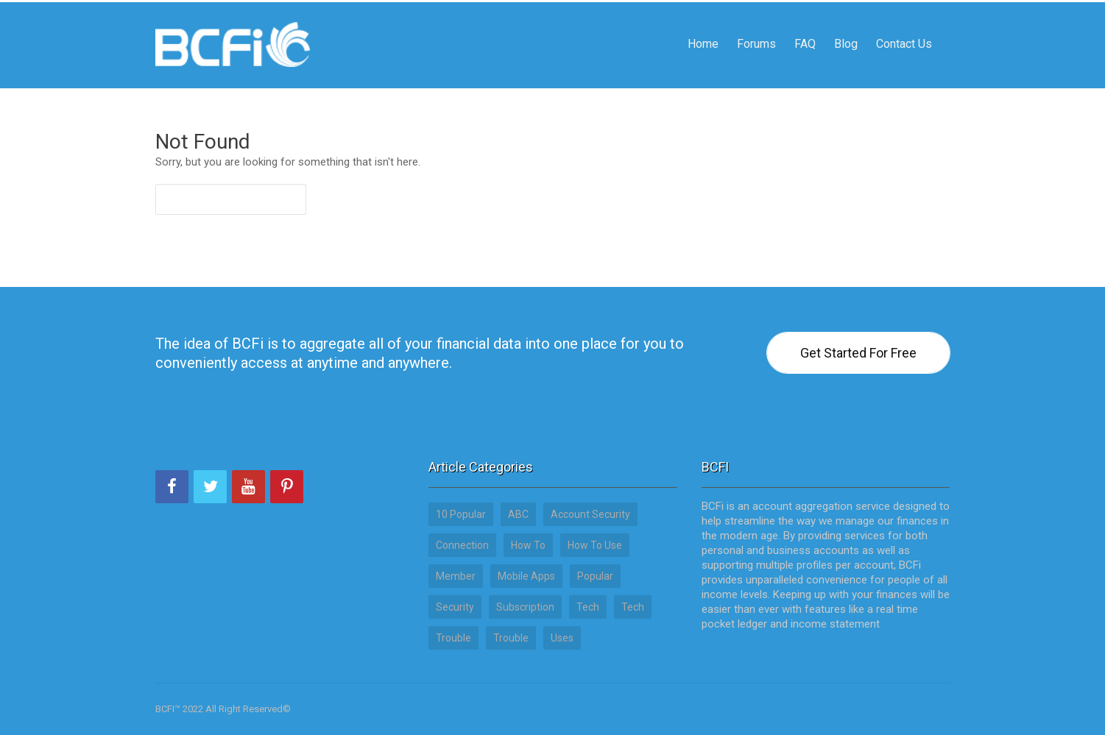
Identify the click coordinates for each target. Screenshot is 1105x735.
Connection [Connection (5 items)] (462, 545)
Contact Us (904, 25)
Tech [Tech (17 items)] (587, 607)
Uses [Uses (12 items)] (562, 638)
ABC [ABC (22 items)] (518, 514)
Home (703, 25)
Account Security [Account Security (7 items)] (590, 514)
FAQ (805, 25)
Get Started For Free (858, 353)
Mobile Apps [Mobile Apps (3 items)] (526, 576)
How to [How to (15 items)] (528, 545)
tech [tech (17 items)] (632, 607)
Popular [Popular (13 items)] (595, 576)
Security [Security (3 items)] (455, 607)
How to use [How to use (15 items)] (595, 545)
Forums (756, 25)
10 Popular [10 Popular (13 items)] (461, 514)
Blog (846, 25)
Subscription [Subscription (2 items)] (525, 607)
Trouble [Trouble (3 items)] (453, 638)
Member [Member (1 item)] (456, 576)
